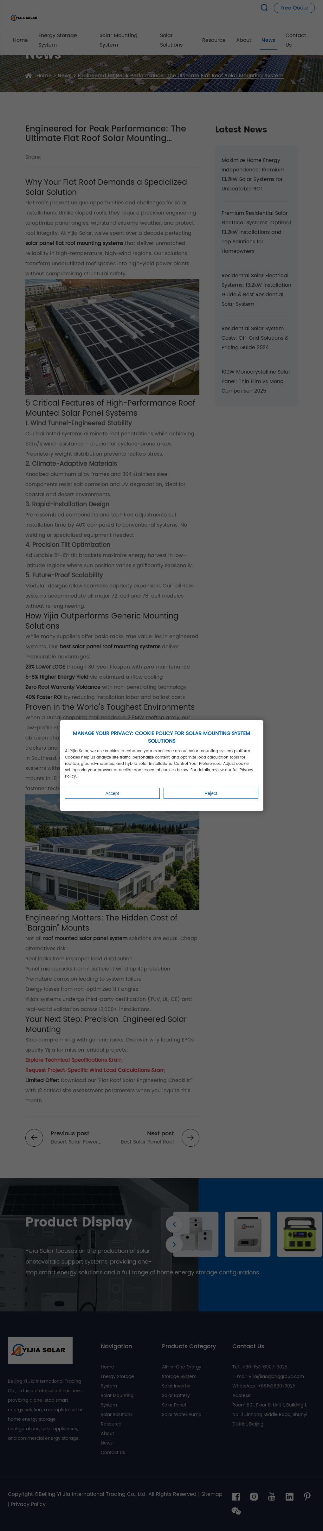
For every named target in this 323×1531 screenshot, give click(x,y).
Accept (112, 793)
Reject (210, 793)
